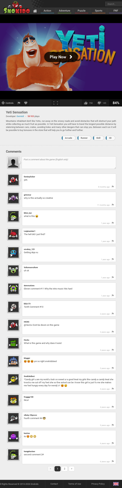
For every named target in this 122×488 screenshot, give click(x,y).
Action (47, 10)
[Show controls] (7, 102)
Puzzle (81, 10)
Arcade (68, 138)
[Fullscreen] (56, 102)
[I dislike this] (102, 102)
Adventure (64, 10)
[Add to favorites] (26, 102)
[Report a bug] (19, 102)
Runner (84, 138)
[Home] (35, 10)
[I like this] (89, 102)
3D (110, 138)
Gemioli (20, 116)
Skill (98, 138)
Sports (98, 10)
